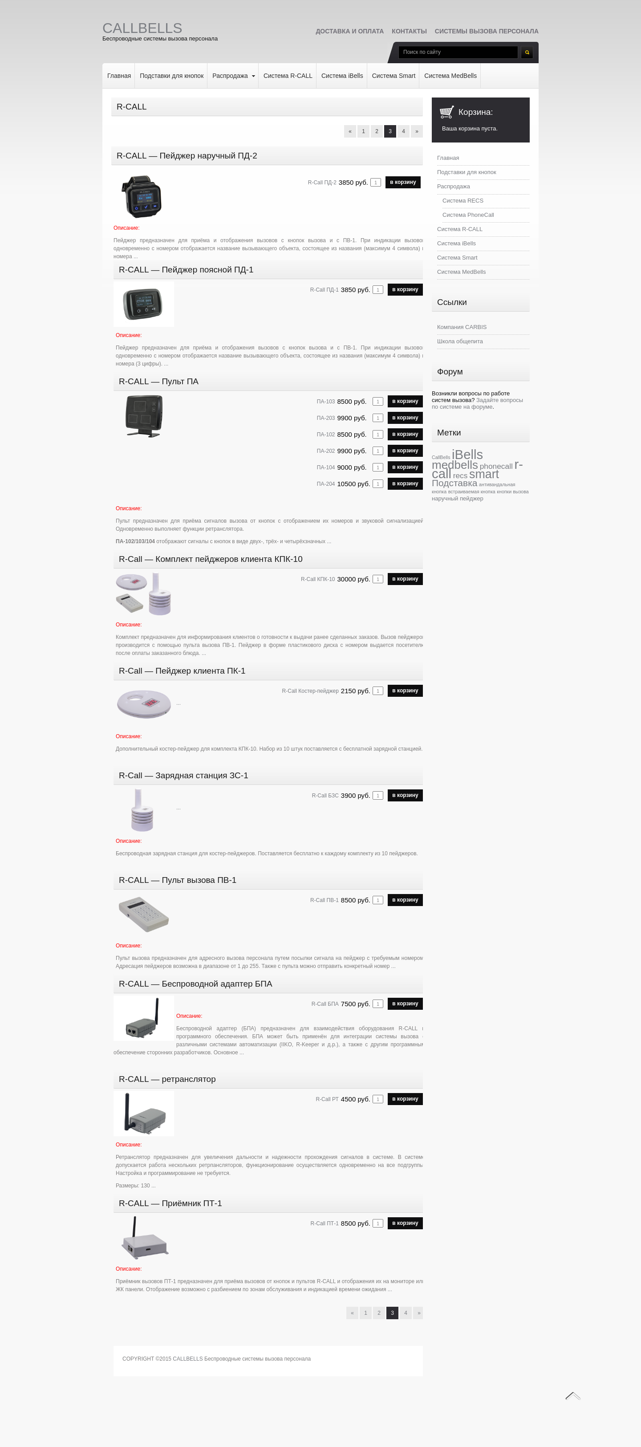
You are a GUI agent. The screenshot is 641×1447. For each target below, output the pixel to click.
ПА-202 (326, 451)
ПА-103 (326, 401)
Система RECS (462, 200)
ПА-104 (326, 467)
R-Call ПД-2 (322, 182)
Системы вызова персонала (487, 31)
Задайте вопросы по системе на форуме (477, 403)
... (136, 256)
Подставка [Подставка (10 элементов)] (454, 483)
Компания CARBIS (462, 327)
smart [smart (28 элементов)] (484, 474)
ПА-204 (326, 484)
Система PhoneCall (468, 214)
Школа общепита (460, 341)
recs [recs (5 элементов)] (460, 475)
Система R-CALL (288, 75)
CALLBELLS (188, 1359)
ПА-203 (326, 418)
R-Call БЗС (325, 796)
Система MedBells (450, 75)
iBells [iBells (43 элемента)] (467, 454)
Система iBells (342, 75)
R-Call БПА (325, 1004)
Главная (119, 75)
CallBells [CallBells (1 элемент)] (441, 457)
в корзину (403, 182)
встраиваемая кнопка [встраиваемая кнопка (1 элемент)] (471, 491)
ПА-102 (326, 434)
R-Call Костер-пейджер (310, 691)
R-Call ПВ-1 (324, 900)
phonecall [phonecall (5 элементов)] (496, 466)
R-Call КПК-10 (318, 579)
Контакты (409, 31)
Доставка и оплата (350, 31)
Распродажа (230, 75)
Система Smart (394, 75)
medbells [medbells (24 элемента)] (455, 464)
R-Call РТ (327, 1099)
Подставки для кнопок (171, 75)
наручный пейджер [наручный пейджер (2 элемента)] (457, 498)
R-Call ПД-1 (324, 290)
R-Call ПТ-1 (325, 1223)
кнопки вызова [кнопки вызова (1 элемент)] (512, 491)
